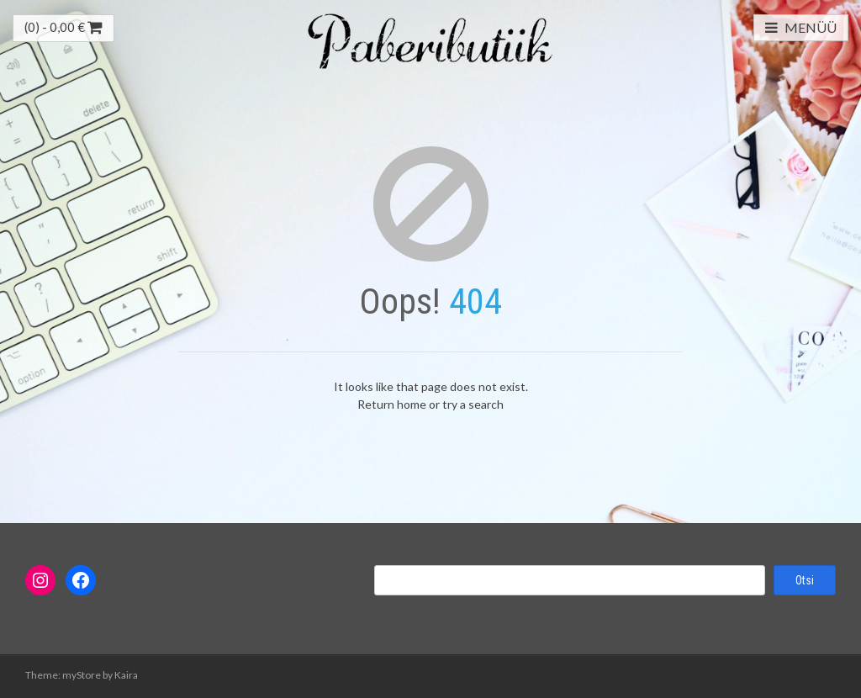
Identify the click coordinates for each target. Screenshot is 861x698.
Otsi (804, 580)
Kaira (126, 675)
